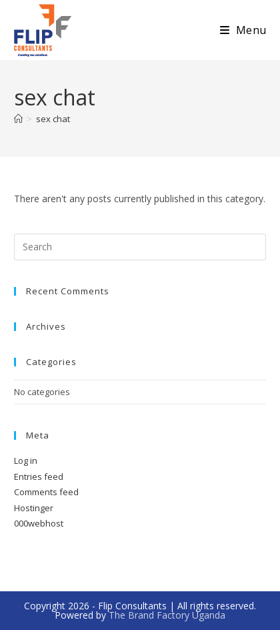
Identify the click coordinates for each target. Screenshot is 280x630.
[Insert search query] (140, 247)
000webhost (38, 523)
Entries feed (38, 476)
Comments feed (46, 492)
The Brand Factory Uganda (167, 615)
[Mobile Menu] (243, 30)
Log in (25, 460)
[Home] (18, 119)
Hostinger (33, 508)
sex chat (53, 119)
